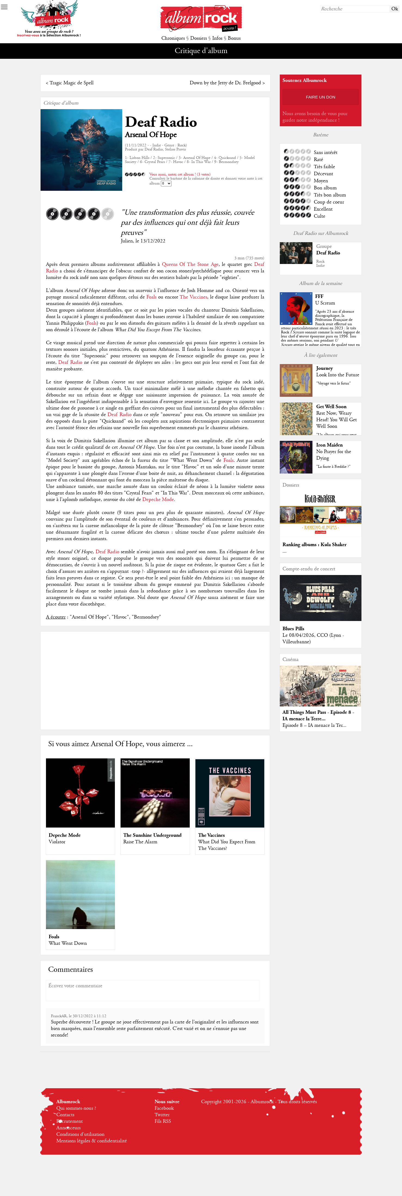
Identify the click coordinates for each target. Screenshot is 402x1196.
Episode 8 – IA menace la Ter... (314, 725)
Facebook (164, 1108)
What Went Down (68, 943)
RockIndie (320, 263)
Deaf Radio (161, 122)
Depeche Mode (158, 499)
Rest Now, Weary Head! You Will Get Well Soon (336, 420)
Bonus (234, 38)
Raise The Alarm (140, 842)
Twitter (162, 1115)
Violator (57, 842)
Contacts (65, 1115)
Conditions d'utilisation (80, 1134)
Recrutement (69, 1121)
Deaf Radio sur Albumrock (320, 233)
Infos (217, 38)
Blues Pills (293, 629)
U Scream (325, 303)
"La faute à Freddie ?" (333, 466)
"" (320, 332)
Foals (151, 297)
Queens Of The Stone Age (190, 264)
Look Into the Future (337, 375)
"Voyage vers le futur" (333, 383)
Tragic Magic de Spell (72, 83)
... (285, 551)
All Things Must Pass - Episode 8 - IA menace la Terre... (318, 715)
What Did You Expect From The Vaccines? (226, 845)
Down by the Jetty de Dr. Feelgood (225, 83)
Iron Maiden (329, 445)
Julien (127, 241)
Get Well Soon (331, 407)
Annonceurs (68, 1128)
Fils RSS (163, 1121)
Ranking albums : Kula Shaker (314, 545)
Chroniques (173, 38)
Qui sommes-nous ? (76, 1108)
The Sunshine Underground (152, 835)
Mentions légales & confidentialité (91, 1141)
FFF (319, 296)
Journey (324, 368)
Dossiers (198, 38)
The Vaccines (193, 297)
